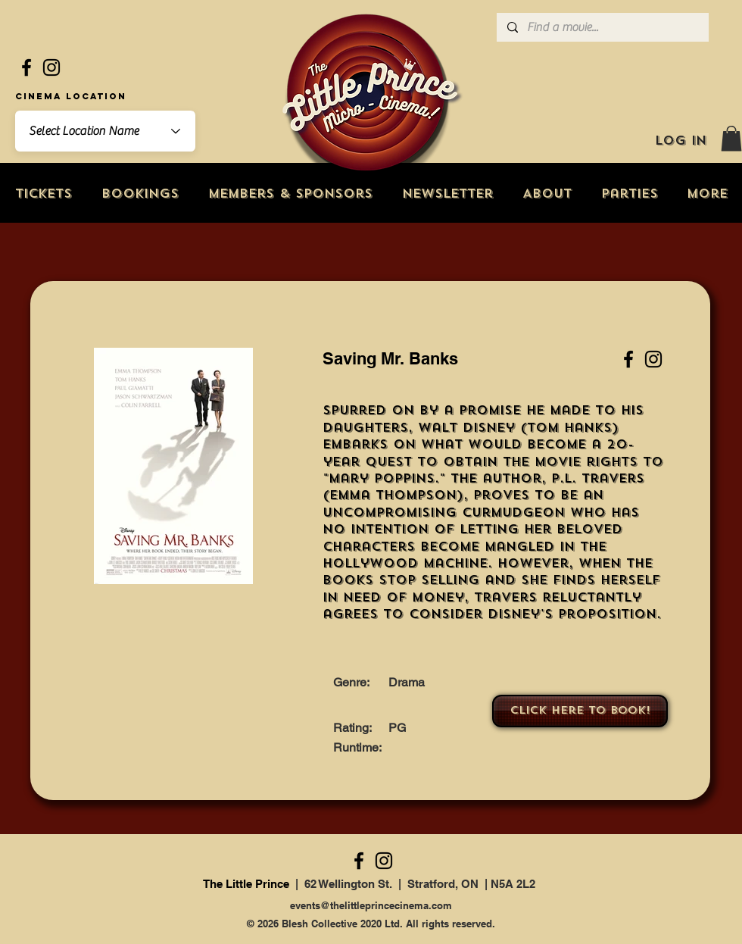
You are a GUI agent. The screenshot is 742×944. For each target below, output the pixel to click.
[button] (731, 138)
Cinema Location (70, 96)
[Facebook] (26, 67)
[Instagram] (51, 67)
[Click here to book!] (580, 711)
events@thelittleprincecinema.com (371, 905)
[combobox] (105, 131)
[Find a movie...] (602, 27)
